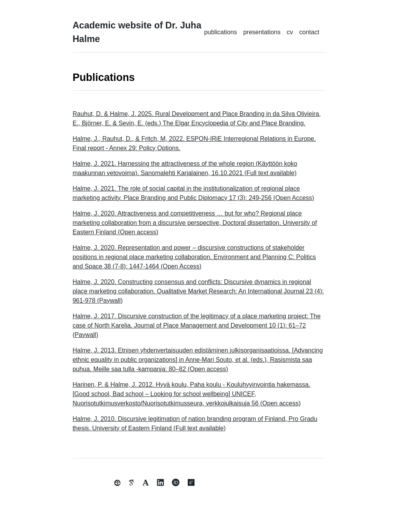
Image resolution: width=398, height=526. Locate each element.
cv (290, 32)
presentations (262, 32)
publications (220, 32)
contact (309, 32)
